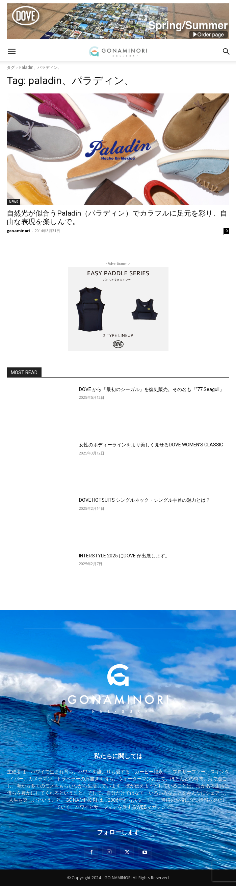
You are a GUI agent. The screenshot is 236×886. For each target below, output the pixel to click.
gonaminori (18, 230)
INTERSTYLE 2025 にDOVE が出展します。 (124, 555)
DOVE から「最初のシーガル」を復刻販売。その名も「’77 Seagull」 (151, 389)
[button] (11, 52)
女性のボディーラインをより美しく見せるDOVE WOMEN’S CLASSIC (151, 444)
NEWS (13, 201)
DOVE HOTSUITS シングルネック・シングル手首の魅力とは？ (144, 500)
